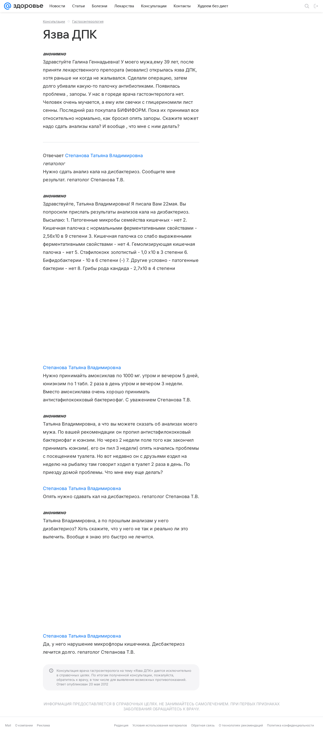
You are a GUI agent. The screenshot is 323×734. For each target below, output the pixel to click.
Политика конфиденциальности (290, 725)
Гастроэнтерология (87, 21)
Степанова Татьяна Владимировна (104, 155)
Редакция (121, 725)
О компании (24, 725)
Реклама (43, 725)
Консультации (54, 21)
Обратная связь (203, 725)
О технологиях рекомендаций (241, 725)
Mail (8, 725)
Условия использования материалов (159, 725)
